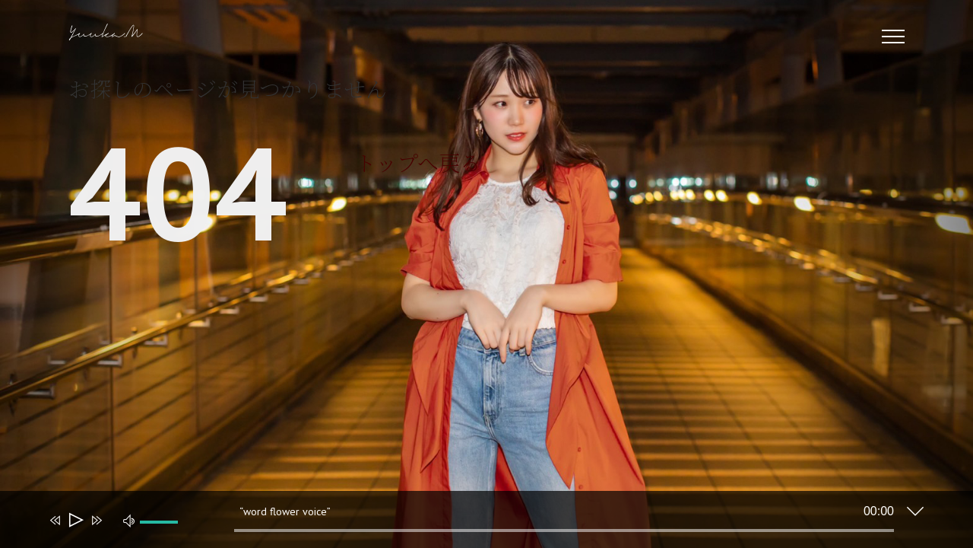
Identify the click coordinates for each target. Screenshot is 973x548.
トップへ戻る (418, 162)
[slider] (564, 530)
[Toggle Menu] (893, 36)
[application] (475, 523)
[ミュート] (129, 519)
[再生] (74, 520)
